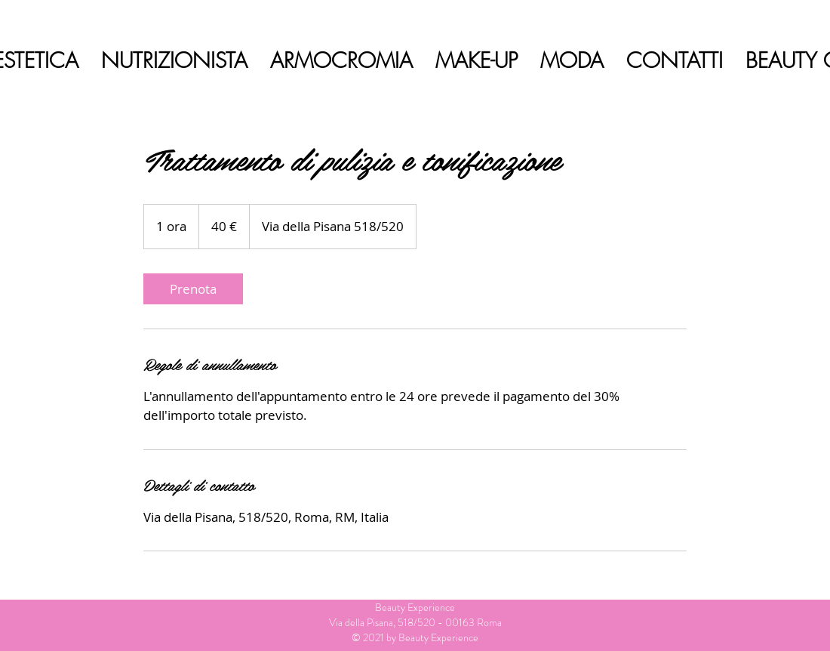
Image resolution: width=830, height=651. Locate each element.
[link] (193, 288)
